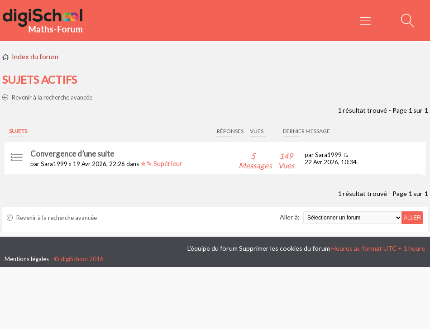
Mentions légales (27, 258)
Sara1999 (54, 163)
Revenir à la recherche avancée (47, 97)
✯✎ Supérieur (161, 163)
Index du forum (35, 56)
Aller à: (290, 217)
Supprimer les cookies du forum (284, 248)
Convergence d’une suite (72, 153)
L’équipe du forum (212, 248)
